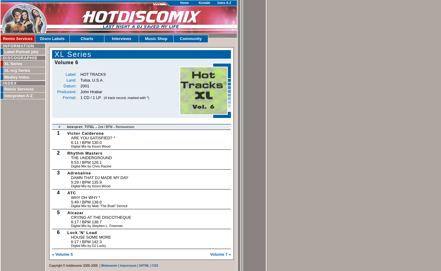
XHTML (144, 265)
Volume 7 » (220, 254)
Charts (87, 38)
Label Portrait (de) (21, 51)
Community (191, 38)
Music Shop (156, 38)
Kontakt (204, 3)
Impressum (128, 265)
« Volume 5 (62, 254)
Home (184, 3)
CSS (155, 265)
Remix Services (17, 38)
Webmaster (109, 265)
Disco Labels (52, 38)
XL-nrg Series (17, 70)
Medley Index (16, 77)
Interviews (121, 38)
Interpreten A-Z (18, 95)
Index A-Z (224, 3)
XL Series (13, 63)
